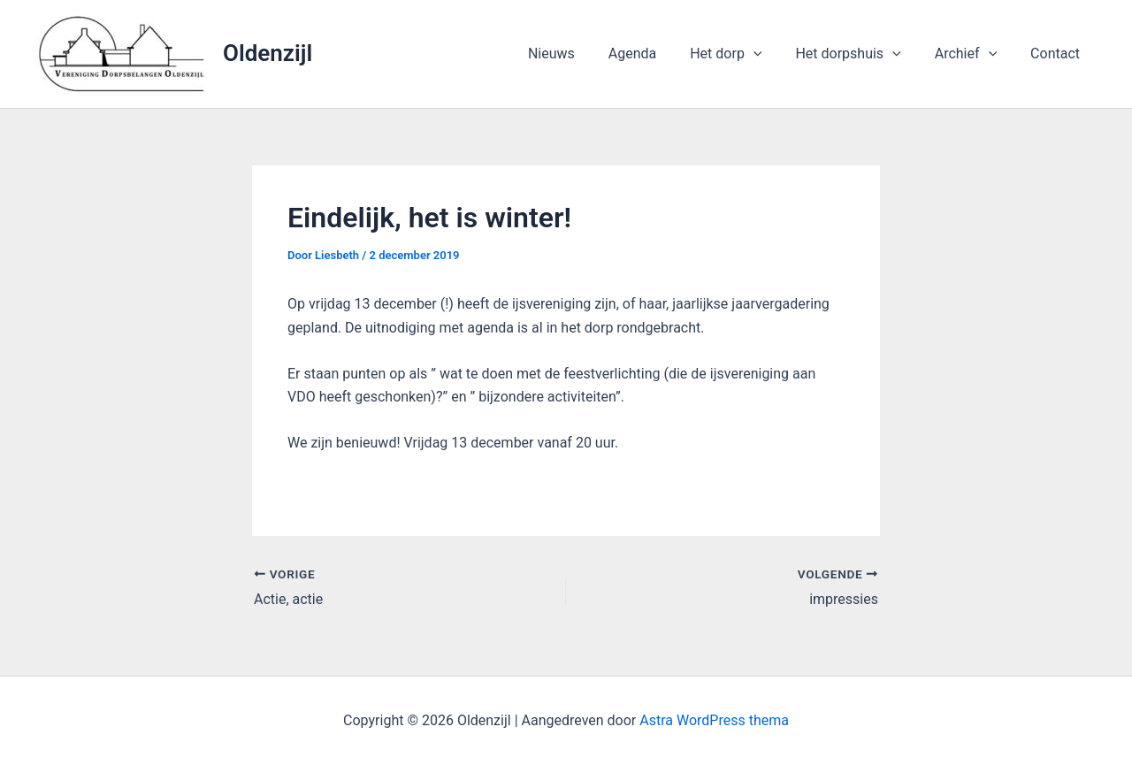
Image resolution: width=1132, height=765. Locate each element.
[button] (772, 54)
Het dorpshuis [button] (861, 54)
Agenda (656, 53)
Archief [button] (974, 54)
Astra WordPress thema (714, 720)
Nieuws (580, 53)
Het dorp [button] (744, 54)
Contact (1057, 53)
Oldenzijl (267, 53)
